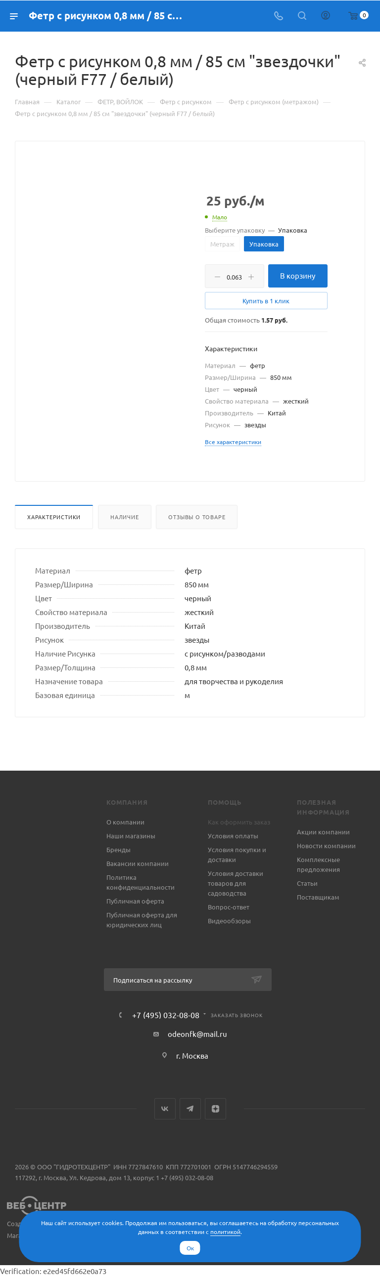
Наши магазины (130, 835)
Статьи (307, 883)
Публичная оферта (135, 901)
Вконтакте (165, 1108)
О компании (125, 822)
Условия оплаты (233, 835)
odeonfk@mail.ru (197, 1033)
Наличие (124, 517)
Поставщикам (318, 897)
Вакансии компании (137, 863)
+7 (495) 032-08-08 (165, 1015)
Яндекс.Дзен (215, 1108)
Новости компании (326, 845)
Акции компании (323, 831)
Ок (190, 1248)
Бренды (118, 849)
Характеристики (54, 517)
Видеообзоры (229, 920)
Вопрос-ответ (228, 907)
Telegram (190, 1108)
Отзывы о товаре (196, 517)
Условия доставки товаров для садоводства (235, 883)
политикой (225, 1232)
